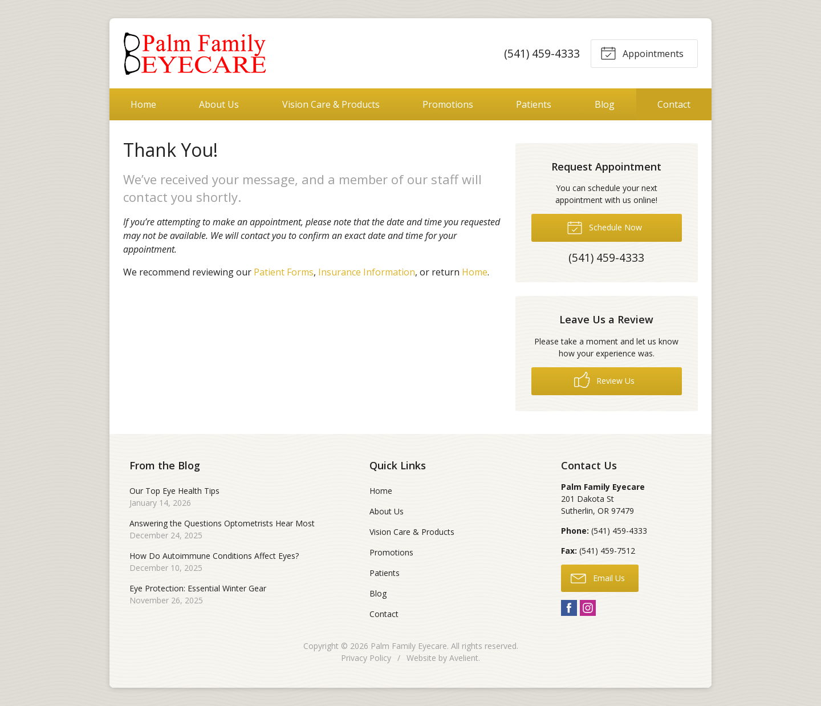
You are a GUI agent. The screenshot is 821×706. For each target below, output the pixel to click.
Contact (673, 104)
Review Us (604, 380)
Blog (605, 104)
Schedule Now (604, 227)
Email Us (598, 578)
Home (143, 104)
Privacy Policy (366, 657)
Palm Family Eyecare (409, 645)
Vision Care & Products (331, 104)
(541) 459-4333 (541, 53)
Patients (533, 104)
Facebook (569, 608)
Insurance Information (366, 272)
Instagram (588, 608)
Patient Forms (284, 272)
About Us (219, 104)
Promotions (447, 104)
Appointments (642, 52)
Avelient (463, 657)
